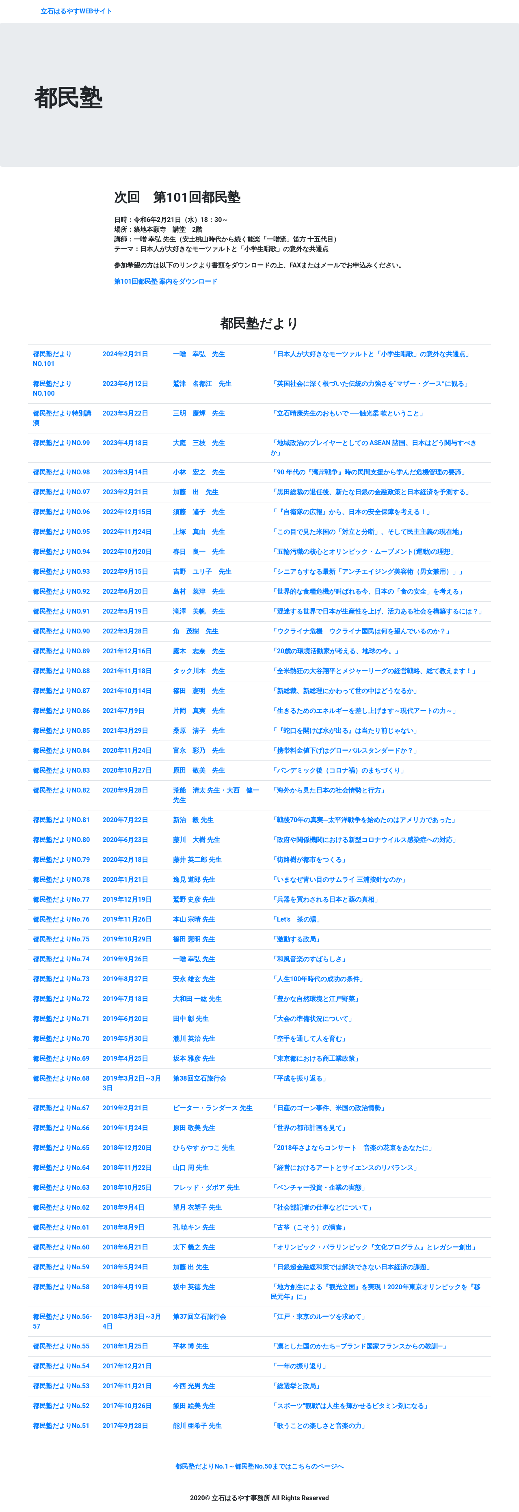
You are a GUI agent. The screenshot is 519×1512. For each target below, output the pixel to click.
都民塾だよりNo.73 (61, 979)
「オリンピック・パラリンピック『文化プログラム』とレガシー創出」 (374, 1247)
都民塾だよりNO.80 (61, 840)
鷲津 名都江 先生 (202, 384)
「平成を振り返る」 (299, 1078)
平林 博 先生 (191, 1346)
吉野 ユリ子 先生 (202, 571)
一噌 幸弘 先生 (199, 354)
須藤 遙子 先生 (199, 512)
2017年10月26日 (127, 1406)
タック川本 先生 (199, 671)
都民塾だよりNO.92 (61, 591)
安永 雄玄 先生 (194, 979)
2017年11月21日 (127, 1386)
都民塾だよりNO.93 (61, 571)
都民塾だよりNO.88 (61, 671)
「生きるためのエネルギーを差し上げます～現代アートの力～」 (364, 711)
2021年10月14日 (127, 691)
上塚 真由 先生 (199, 532)
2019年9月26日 (125, 959)
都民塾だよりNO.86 (61, 711)
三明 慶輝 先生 (199, 413)
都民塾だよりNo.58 (61, 1287)
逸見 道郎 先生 (194, 879)
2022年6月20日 (125, 591)
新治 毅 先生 (193, 820)
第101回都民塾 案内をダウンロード (166, 281)
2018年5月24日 (125, 1267)
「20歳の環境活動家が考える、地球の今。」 (335, 651)
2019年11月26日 (127, 919)
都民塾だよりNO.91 (61, 611)
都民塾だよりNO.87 (61, 691)
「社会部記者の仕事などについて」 (322, 1207)
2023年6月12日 (125, 384)
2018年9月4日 (124, 1207)
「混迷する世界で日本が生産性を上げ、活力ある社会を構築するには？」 (377, 611)
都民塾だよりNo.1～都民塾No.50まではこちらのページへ (259, 1466)
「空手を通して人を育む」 (309, 1038)
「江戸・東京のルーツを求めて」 (319, 1316)
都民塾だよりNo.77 (61, 899)
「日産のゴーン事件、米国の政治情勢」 (328, 1108)
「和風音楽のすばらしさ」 (309, 959)
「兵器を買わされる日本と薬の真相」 (325, 899)
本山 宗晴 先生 (194, 919)
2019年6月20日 (125, 1019)
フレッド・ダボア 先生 (206, 1187)
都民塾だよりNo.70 (61, 1038)
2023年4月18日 (125, 443)
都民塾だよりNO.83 (61, 770)
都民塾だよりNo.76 (61, 919)
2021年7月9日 (124, 711)
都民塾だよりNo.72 (61, 999)
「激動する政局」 (296, 939)
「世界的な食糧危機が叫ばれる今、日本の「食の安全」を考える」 (367, 591)
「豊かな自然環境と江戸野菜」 (315, 999)
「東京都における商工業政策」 (315, 1058)
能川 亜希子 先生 (197, 1426)
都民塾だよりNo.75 (61, 939)
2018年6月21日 (125, 1247)
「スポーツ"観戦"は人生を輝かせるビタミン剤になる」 (350, 1406)
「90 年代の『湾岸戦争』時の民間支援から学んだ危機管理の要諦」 (369, 472)
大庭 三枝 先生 (199, 443)
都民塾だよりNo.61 (61, 1227)
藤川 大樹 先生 (196, 840)
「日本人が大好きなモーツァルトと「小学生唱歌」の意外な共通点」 (371, 354)
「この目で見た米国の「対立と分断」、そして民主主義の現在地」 (367, 532)
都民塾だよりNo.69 (61, 1058)
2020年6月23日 (125, 840)
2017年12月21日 (127, 1366)
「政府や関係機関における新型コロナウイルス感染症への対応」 (364, 840)
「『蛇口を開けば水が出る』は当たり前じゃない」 (345, 730)
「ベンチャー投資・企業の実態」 (319, 1187)
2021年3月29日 (125, 730)
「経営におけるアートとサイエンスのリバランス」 (345, 1168)
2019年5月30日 (125, 1038)
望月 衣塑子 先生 (197, 1207)
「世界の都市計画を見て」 (309, 1128)
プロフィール (325, 11)
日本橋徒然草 (429, 11)
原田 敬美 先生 (199, 770)
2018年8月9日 (124, 1227)
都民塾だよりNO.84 (61, 750)
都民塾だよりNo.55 (61, 1346)
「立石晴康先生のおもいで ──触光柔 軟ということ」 (348, 413)
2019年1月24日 (125, 1128)
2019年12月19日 (127, 899)
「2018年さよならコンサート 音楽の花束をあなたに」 (352, 1148)
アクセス (469, 11)
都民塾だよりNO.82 (61, 790)
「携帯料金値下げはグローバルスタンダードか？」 (345, 750)
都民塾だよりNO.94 (61, 552)
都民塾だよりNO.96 (61, 512)
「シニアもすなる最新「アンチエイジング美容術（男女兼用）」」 (367, 571)
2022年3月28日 (125, 631)
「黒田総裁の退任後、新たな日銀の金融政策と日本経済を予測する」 (371, 492)
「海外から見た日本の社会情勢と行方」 (328, 790)
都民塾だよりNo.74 (61, 959)
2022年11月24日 (127, 532)
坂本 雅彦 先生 (194, 1058)
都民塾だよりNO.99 (61, 443)
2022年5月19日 (125, 611)
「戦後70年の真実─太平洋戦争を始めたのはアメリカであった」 (364, 820)
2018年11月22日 (127, 1168)
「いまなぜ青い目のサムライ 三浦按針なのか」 (339, 879)
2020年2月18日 (125, 860)
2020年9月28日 (125, 790)
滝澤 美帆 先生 (199, 611)
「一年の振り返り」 (299, 1366)
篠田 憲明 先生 (199, 691)
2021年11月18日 (127, 671)
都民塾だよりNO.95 (61, 532)
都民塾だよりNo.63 (61, 1187)
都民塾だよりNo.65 (61, 1148)
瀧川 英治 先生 (194, 1038)
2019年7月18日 (125, 999)
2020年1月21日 (125, 879)
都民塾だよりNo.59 (61, 1267)
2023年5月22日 (125, 413)
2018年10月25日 (127, 1187)
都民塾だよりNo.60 (61, 1247)
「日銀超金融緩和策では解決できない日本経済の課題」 (351, 1267)
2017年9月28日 (125, 1426)
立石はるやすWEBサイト (76, 11)
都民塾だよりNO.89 (61, 651)
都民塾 (394, 11)
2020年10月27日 (127, 770)
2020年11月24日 (127, 750)
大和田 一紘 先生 (197, 999)
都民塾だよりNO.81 (61, 820)
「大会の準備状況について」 (312, 1019)
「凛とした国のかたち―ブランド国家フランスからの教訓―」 (359, 1346)
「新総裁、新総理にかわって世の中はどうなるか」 (345, 691)
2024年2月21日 (125, 354)
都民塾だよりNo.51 (61, 1426)
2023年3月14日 (125, 472)
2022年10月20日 (127, 552)
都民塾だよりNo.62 (61, 1207)
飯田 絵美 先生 (194, 1406)
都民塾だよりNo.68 (61, 1078)
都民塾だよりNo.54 (61, 1366)
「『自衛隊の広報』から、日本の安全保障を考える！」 (351, 512)
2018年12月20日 (127, 1148)
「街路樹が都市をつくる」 (309, 860)
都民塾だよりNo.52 (61, 1406)
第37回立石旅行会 (199, 1316)
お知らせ (365, 11)
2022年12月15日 (127, 512)
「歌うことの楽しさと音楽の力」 (319, 1426)
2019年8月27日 (125, 979)
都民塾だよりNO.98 (61, 472)
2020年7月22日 (125, 820)
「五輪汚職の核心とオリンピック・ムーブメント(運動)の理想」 (363, 552)
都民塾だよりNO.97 (61, 492)
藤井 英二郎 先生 (197, 860)
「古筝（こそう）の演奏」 (309, 1227)
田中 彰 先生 (191, 1019)
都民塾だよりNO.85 (61, 730)
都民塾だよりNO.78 (61, 879)
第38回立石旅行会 (199, 1078)
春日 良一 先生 (199, 552)
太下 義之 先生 (194, 1247)
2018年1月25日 (125, 1346)
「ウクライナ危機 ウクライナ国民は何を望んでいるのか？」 (361, 631)
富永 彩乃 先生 (199, 750)
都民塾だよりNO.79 (61, 860)
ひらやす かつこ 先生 (204, 1148)
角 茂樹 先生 (195, 631)
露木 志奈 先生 (199, 651)
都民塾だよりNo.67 (61, 1108)
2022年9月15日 (125, 571)
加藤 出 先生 (195, 492)
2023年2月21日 (125, 492)
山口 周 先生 (191, 1168)
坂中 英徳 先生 (194, 1287)
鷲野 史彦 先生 (194, 899)
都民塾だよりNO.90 (61, 631)
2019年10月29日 (127, 939)
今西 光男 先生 (194, 1386)
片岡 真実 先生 (199, 711)
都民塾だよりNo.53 (61, 1386)
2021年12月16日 (127, 651)
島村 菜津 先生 (199, 591)
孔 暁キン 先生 (194, 1227)
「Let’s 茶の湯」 (296, 919)
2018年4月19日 (125, 1287)
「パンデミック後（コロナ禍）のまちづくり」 (338, 770)
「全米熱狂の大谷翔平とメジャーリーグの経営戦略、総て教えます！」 (374, 671)
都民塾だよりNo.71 (61, 1019)
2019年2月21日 (125, 1108)
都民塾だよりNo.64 (61, 1168)
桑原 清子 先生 (199, 730)
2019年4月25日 (125, 1058)
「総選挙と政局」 (296, 1386)
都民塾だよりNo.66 (61, 1128)
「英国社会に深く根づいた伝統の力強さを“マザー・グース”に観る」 (370, 384)
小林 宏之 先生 (199, 472)
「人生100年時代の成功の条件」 (318, 979)
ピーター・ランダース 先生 (213, 1108)
